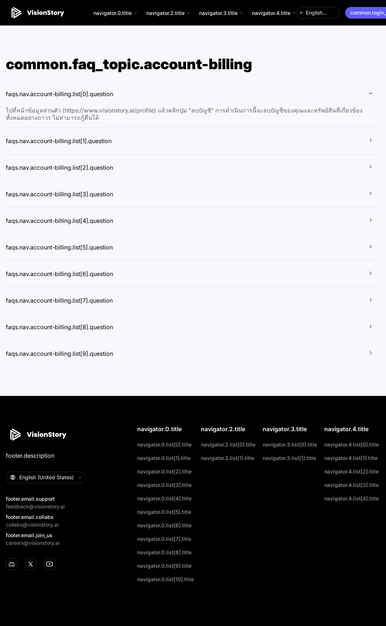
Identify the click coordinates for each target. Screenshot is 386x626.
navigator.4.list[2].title (351, 471)
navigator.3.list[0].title (290, 444)
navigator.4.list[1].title (351, 458)
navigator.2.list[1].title (227, 458)
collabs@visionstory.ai (32, 524)
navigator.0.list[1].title (163, 458)
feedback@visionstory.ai (35, 506)
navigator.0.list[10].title (165, 579)
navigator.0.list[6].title (164, 525)
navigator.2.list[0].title (228, 444)
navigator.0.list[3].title (164, 485)
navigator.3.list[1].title (289, 458)
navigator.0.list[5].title (164, 512)
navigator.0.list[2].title (164, 471)
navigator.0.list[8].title (164, 552)
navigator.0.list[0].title (164, 444)
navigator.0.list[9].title (164, 566)
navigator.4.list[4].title (351, 498)
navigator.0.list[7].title (164, 539)
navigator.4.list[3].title (351, 485)
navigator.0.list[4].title (164, 498)
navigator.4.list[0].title (351, 444)
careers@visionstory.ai (32, 543)
